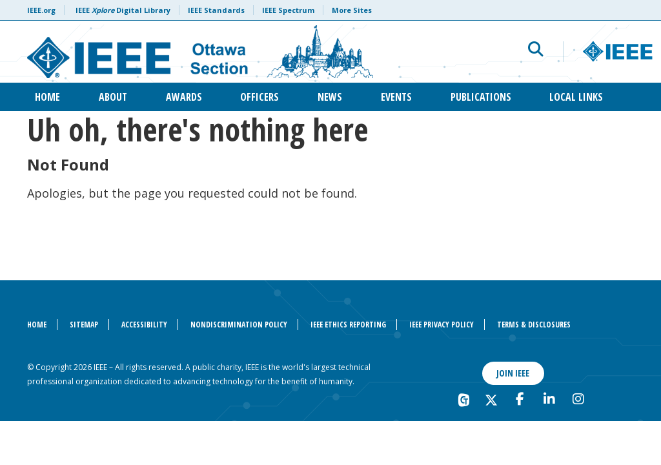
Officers (259, 97)
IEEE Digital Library (123, 10)
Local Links (576, 97)
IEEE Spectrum (288, 10)
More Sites (352, 10)
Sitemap (84, 324)
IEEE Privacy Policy (441, 324)
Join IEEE (512, 373)
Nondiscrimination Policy (238, 324)
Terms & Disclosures (534, 324)
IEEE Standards (216, 10)
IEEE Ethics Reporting (348, 324)
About (113, 97)
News (330, 97)
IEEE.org (41, 10)
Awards (184, 97)
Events (396, 97)
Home (47, 97)
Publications (481, 97)
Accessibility (144, 324)
